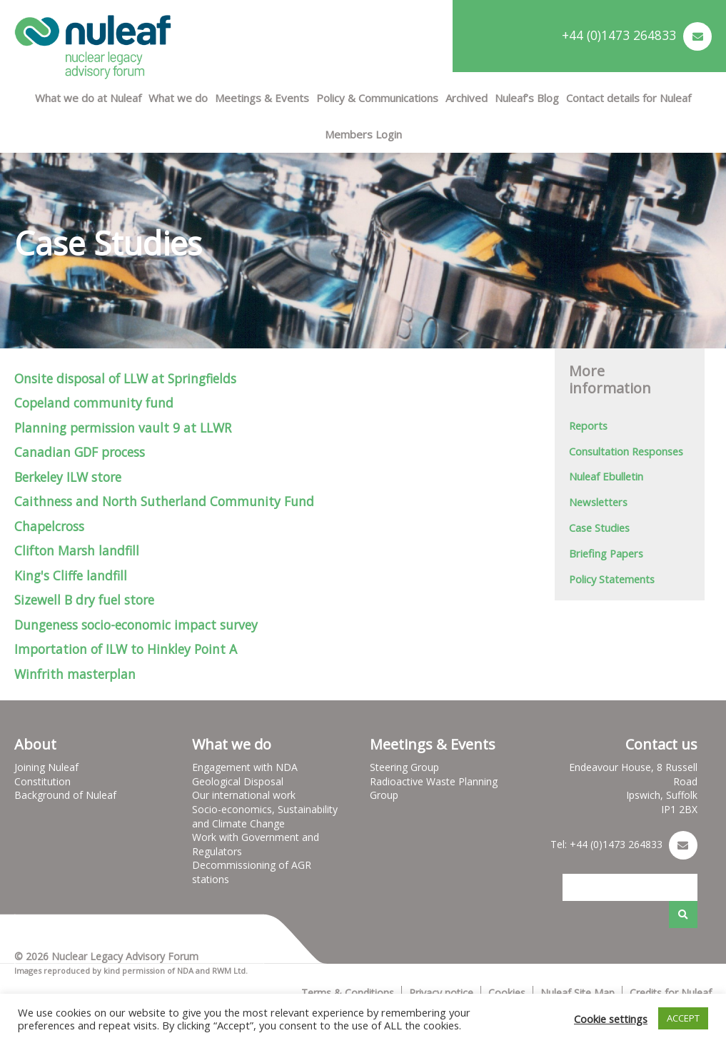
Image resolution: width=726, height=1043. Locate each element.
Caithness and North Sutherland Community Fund (164, 501)
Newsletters (598, 502)
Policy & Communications (377, 98)
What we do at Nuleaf (88, 98)
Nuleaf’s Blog (527, 98)
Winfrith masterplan (75, 673)
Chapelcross (49, 526)
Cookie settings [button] (610, 1018)
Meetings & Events (262, 98)
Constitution (42, 781)
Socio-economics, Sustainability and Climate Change (265, 816)
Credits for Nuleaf (671, 992)
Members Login (363, 134)
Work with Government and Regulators (255, 844)
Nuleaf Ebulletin (606, 476)
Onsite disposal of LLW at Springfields (125, 378)
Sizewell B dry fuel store (84, 599)
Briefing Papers (606, 553)
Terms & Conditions (347, 992)
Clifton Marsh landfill (76, 550)
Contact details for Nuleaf (628, 98)
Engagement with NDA (245, 767)
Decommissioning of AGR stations (251, 872)
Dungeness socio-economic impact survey (136, 624)
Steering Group (404, 767)
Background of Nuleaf (65, 795)
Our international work (244, 795)
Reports (588, 425)
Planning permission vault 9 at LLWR (122, 427)
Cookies (506, 992)
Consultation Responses (626, 451)
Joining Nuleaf (46, 767)
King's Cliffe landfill (70, 575)
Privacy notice (441, 992)
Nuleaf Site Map (577, 992)
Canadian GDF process (79, 451)
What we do (178, 98)
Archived (466, 98)
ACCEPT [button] (683, 1018)
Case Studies (599, 527)
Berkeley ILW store (67, 476)
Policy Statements (612, 579)
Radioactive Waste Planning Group (434, 788)
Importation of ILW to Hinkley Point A (125, 648)
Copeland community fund (93, 402)
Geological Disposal (237, 781)
